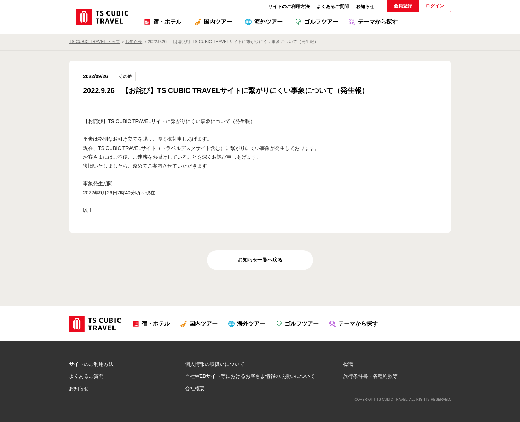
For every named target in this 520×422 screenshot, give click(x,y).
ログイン (435, 5)
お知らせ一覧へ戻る (260, 260)
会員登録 (403, 5)
